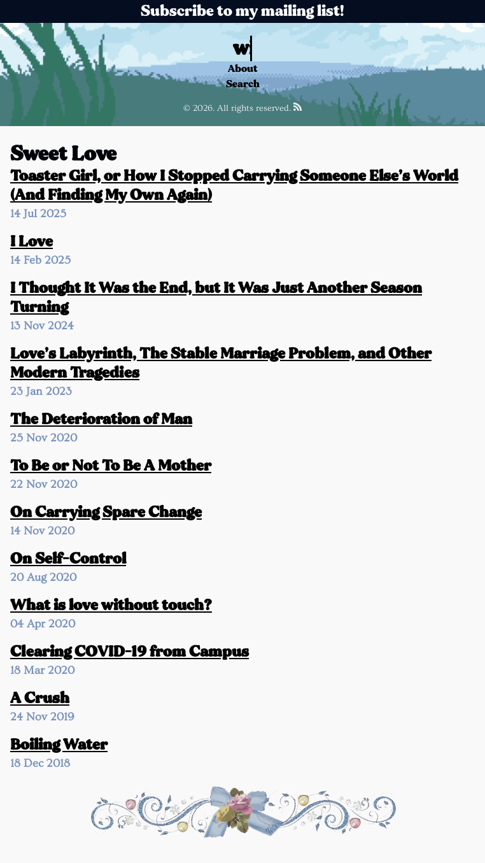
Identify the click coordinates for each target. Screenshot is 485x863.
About (243, 68)
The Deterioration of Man (101, 419)
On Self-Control (68, 559)
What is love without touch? (111, 605)
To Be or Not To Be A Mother (110, 466)
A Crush (39, 698)
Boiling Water (59, 745)
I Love (31, 242)
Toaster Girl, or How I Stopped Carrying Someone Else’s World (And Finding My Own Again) (234, 185)
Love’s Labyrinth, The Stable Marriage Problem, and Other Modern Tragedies (221, 363)
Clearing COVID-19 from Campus (129, 652)
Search (243, 83)
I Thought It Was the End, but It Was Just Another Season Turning (216, 297)
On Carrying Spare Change (106, 512)
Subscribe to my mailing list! (242, 11)
